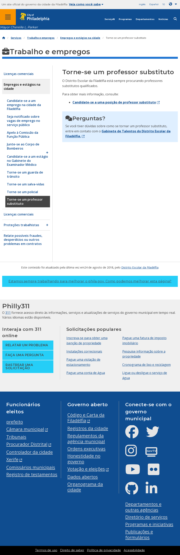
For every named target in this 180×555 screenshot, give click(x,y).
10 (163, 4)
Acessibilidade (134, 550)
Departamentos (145, 19)
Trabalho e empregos (41, 38)
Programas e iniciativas (149, 524)
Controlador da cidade (29, 452)
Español (153, 4)
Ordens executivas (86, 449)
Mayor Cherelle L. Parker (19, 27)
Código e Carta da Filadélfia (86, 418)
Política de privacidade (104, 550)
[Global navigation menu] (8, 17)
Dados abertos (82, 477)
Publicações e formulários (139, 534)
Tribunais (16, 437)
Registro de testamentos (31, 474)
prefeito (14, 422)
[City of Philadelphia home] (36, 17)
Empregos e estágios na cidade (80, 38)
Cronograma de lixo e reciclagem (146, 364)
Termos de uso (46, 550)
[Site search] (175, 19)
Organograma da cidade (85, 487)
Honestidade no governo (83, 459)
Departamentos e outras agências (143, 507)
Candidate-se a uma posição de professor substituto (114, 102)
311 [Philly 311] (8, 312)
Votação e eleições (86, 469)
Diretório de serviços (146, 517)
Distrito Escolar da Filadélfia (139, 267)
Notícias (163, 19)
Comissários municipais (30, 467)
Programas (125, 19)
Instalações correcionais (84, 351)
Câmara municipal (25, 429)
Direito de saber (72, 550)
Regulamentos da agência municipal (86, 438)
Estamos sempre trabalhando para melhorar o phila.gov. (90, 281)
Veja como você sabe (86, 4)
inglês (142, 4)
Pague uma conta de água (85, 373)
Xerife (12, 459)
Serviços (110, 19)
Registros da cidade (87, 428)
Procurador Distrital (26, 444)
